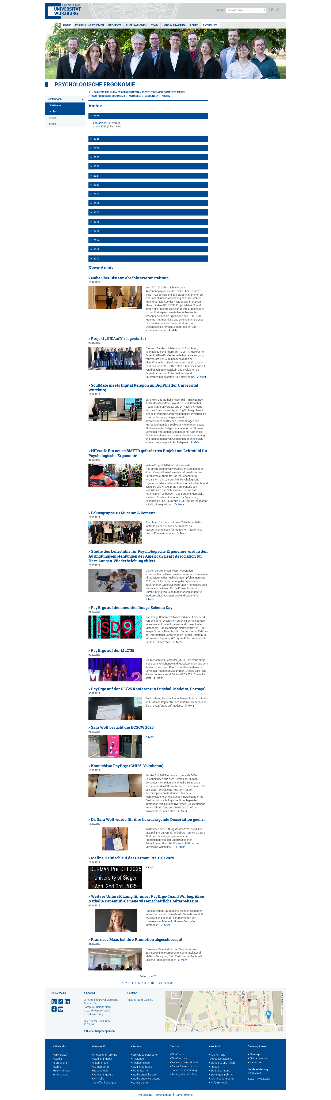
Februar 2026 (99, 122)
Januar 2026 (99, 126)
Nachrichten (100, 1063)
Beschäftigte (100, 1071)
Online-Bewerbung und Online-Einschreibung (184, 1069)
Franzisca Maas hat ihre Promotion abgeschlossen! (136, 939)
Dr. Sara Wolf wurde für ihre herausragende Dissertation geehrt (148, 819)
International (61, 1075)
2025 (96, 138)
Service (136, 1047)
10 (152, 983)
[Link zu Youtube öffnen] (61, 1009)
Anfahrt (133, 993)
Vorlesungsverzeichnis (184, 1063)
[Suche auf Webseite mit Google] (246, 10)
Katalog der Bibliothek (183, 1074)
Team (154, 25)
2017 (96, 212)
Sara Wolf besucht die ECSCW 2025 (122, 727)
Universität (60, 1055)
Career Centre (140, 1083)
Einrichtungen (62, 1071)
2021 (96, 175)
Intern (220, 10)
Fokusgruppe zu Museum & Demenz (123, 512)
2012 (96, 258)
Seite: (251, 1079)
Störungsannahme (221, 1075)
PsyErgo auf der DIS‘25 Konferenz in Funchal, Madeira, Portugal (148, 688)
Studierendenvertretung (145, 1079)
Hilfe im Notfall (218, 1083)
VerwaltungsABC (102, 1075)
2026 (96, 116)
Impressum (145, 1094)
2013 (96, 249)
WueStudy (177, 1054)
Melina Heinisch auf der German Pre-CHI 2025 (132, 858)
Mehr (174, 330)
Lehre (194, 25)
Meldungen (55, 99)
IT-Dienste (138, 1059)
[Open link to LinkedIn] (68, 1002)
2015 (96, 230)
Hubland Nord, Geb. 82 (139, 999)
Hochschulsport (141, 1063)
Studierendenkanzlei (143, 1075)
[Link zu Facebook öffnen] (54, 1009)
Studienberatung (141, 1067)
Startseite (55, 105)
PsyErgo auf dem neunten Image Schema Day (132, 607)
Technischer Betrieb (221, 1079)
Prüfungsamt (139, 1071)
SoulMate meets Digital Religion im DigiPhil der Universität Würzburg (143, 388)
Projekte (114, 25)
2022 (96, 166)
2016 (96, 221)
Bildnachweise (257, 1058)
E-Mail (90, 1024)
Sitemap (254, 1054)
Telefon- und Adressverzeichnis (220, 1057)
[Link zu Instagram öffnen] (54, 1002)
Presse (214, 1067)
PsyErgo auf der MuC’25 (112, 650)
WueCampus (178, 1058)
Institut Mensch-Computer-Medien (164, 92)
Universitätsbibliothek (144, 1055)
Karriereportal (100, 1067)
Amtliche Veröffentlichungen (104, 1081)
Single (53, 117)
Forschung (60, 1063)
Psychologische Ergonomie (95, 84)
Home (67, 25)
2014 (96, 240)
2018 (96, 203)
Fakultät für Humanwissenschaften (116, 92)
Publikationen (136, 25)
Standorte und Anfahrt (222, 1063)
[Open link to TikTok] (61, 1002)
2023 (96, 157)
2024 (96, 148)
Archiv (53, 111)
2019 (96, 194)
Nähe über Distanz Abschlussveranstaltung (129, 278)
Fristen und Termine (104, 1055)
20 (160, 983)
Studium (58, 1059)
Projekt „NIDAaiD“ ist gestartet (118, 338)
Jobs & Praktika (174, 25)
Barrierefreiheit (184, 1094)
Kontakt (90, 993)
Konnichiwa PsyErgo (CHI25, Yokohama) (127, 765)
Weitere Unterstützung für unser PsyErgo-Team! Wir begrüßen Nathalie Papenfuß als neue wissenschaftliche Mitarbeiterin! (146, 899)
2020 (96, 184)
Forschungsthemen (89, 25)
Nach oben (255, 1063)
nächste (168, 983)
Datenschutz (163, 1094)
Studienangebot (102, 1059)
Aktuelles (210, 25)
